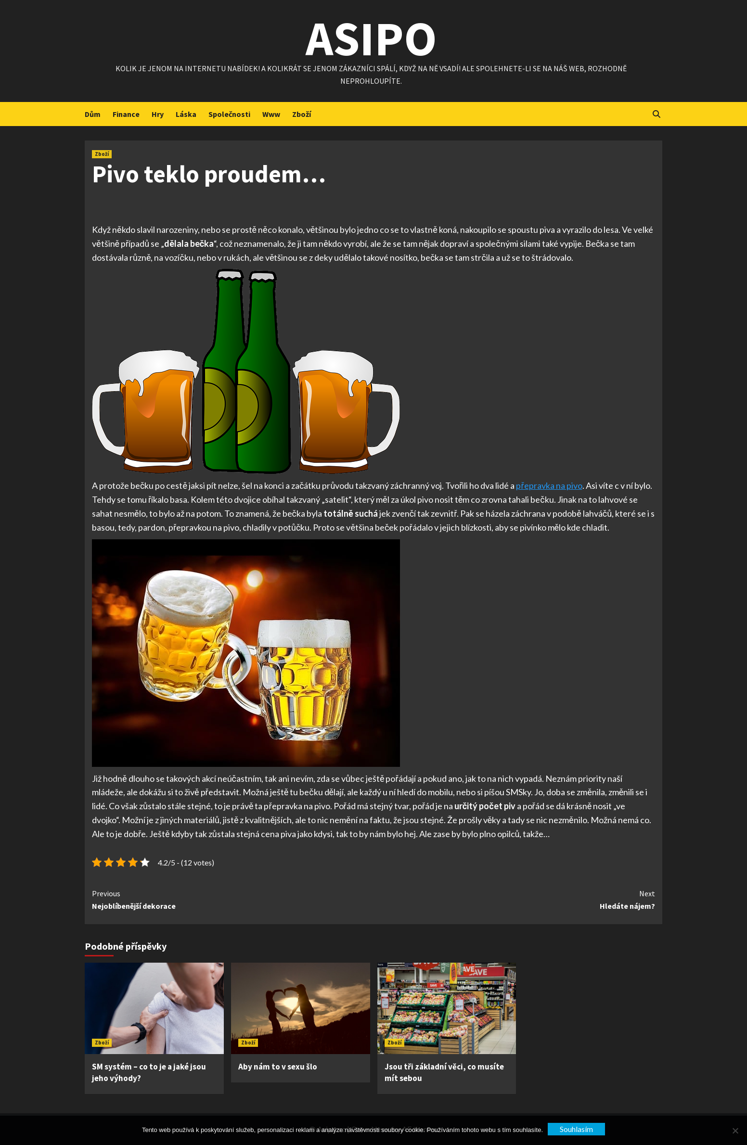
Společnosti (229, 114)
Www (271, 114)
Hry (158, 114)
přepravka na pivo (549, 485)
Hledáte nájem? (514, 899)
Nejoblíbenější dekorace (233, 899)
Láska (186, 114)
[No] (735, 1130)
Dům (93, 114)
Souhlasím (576, 1128)
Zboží (301, 114)
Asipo (371, 38)
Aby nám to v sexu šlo (277, 1066)
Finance (126, 114)
